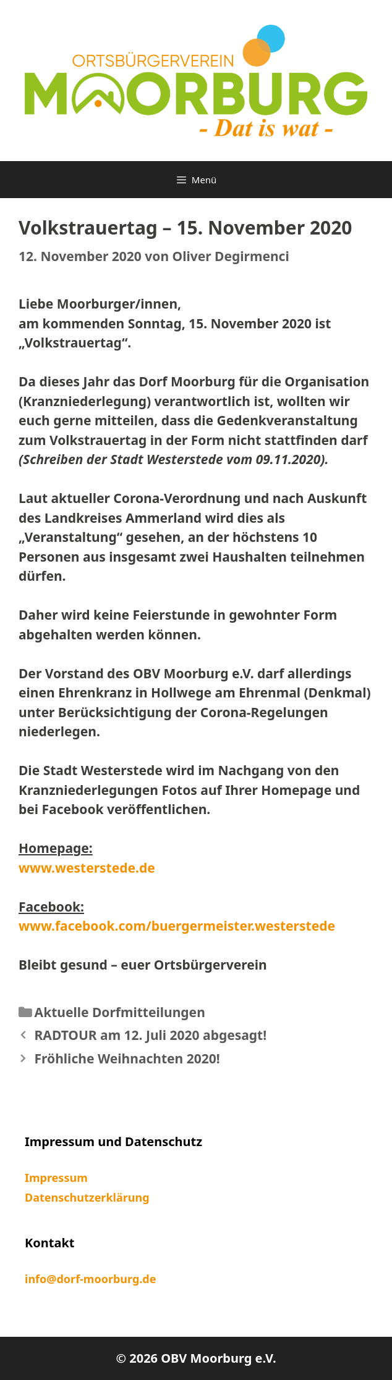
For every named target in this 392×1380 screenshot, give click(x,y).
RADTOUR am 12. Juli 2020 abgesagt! (151, 1035)
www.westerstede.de (87, 867)
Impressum (56, 1177)
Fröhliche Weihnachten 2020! (127, 1058)
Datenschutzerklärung (87, 1197)
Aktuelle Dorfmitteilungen (120, 1012)
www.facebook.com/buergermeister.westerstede (177, 925)
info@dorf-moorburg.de (90, 1278)
